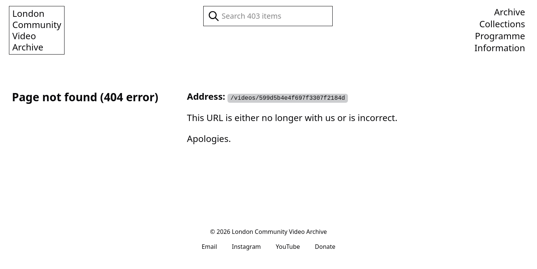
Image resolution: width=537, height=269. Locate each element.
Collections (502, 24)
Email (209, 246)
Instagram (246, 246)
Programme (500, 36)
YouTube (288, 246)
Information (499, 48)
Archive (509, 12)
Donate (325, 246)
